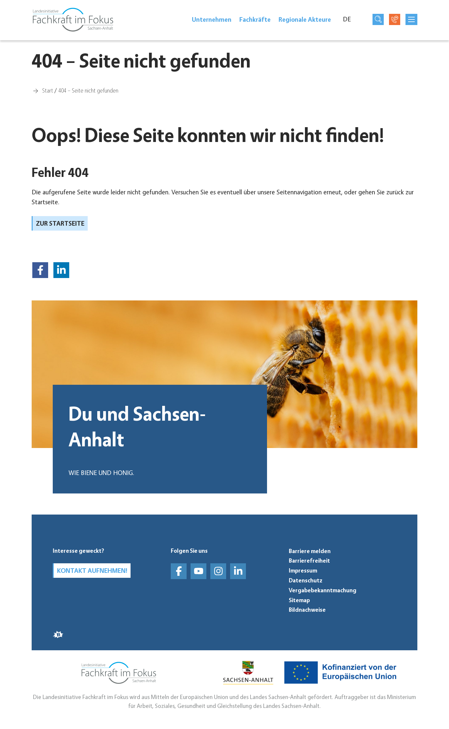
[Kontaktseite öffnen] (394, 19)
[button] (40, 270)
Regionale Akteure (305, 19)
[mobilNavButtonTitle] (411, 19)
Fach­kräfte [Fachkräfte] (255, 19)
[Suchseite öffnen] (378, 19)
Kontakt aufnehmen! (92, 571)
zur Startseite (60, 223)
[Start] (47, 90)
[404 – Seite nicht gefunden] (88, 90)
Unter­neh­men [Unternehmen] (211, 19)
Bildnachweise (307, 609)
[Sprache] (350, 19)
